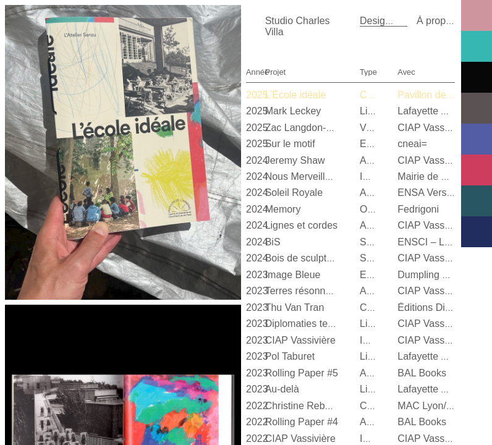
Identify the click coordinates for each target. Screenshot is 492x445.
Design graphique (398, 20)
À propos (436, 20)
